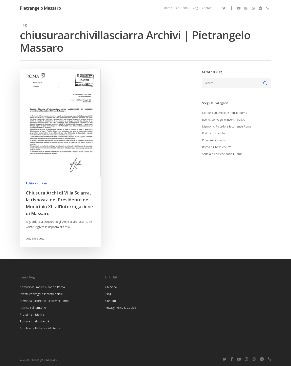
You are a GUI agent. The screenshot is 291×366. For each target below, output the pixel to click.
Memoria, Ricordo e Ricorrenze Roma (227, 126)
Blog (195, 8)
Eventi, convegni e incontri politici (223, 119)
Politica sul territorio (40, 183)
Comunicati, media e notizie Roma (224, 113)
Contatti (207, 8)
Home (168, 8)
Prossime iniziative (214, 140)
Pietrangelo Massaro (40, 8)
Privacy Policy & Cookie (120, 308)
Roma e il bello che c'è (216, 147)
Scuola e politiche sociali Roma (222, 154)
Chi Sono (182, 8)
